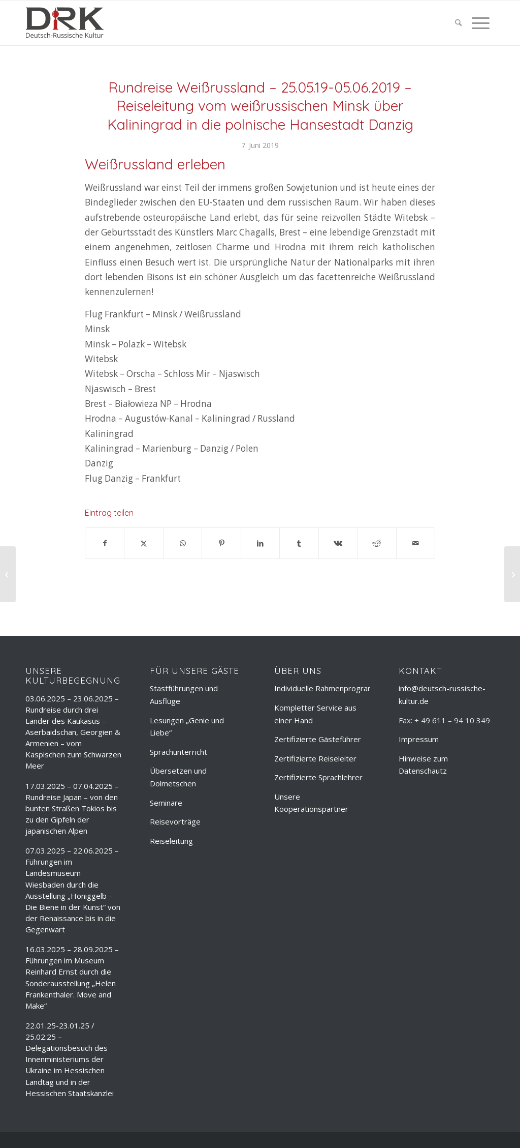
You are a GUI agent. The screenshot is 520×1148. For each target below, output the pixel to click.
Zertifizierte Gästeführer (317, 739)
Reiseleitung (171, 841)
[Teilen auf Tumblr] (299, 543)
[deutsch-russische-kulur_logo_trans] (64, 23)
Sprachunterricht (178, 752)
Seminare (166, 803)
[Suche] (458, 23)
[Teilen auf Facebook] (104, 543)
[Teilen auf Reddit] (377, 543)
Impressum (419, 739)
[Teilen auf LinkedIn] (260, 543)
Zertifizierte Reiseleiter (315, 758)
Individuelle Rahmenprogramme (329, 688)
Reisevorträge (175, 821)
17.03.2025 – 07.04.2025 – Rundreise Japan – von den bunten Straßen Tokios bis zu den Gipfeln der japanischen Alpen (72, 808)
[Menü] (478, 23)
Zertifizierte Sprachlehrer (318, 777)
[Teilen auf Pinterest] (221, 543)
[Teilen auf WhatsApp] (183, 543)
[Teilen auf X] (143, 543)
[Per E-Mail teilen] (416, 543)
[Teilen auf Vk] (338, 543)
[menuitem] (458, 23)
